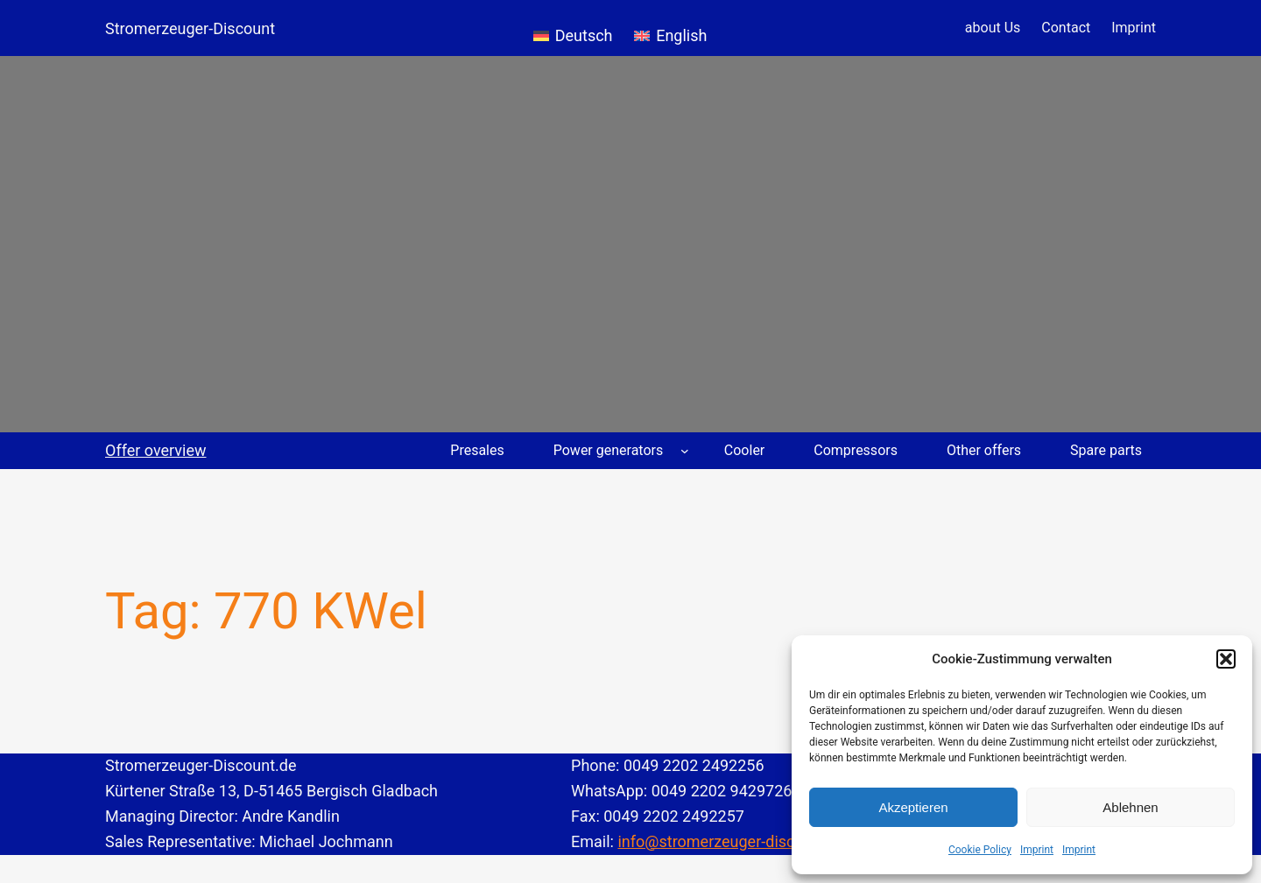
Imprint (1036, 850)
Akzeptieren (913, 807)
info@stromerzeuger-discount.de (732, 841)
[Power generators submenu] (684, 450)
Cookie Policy (979, 850)
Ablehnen (1130, 807)
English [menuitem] (681, 35)
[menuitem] (573, 28)
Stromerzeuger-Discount (190, 28)
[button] (1226, 659)
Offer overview (156, 450)
